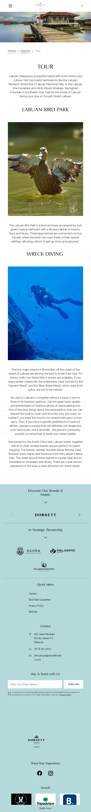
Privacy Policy (36, 605)
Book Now (45, 808)
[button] (79, 515)
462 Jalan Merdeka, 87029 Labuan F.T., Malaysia (44, 638)
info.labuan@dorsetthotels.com (47, 657)
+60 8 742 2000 (42, 649)
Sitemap (33, 611)
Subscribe (73, 684)
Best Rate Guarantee (40, 599)
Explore (25, 51)
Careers (33, 593)
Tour (38, 51)
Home (12, 51)
